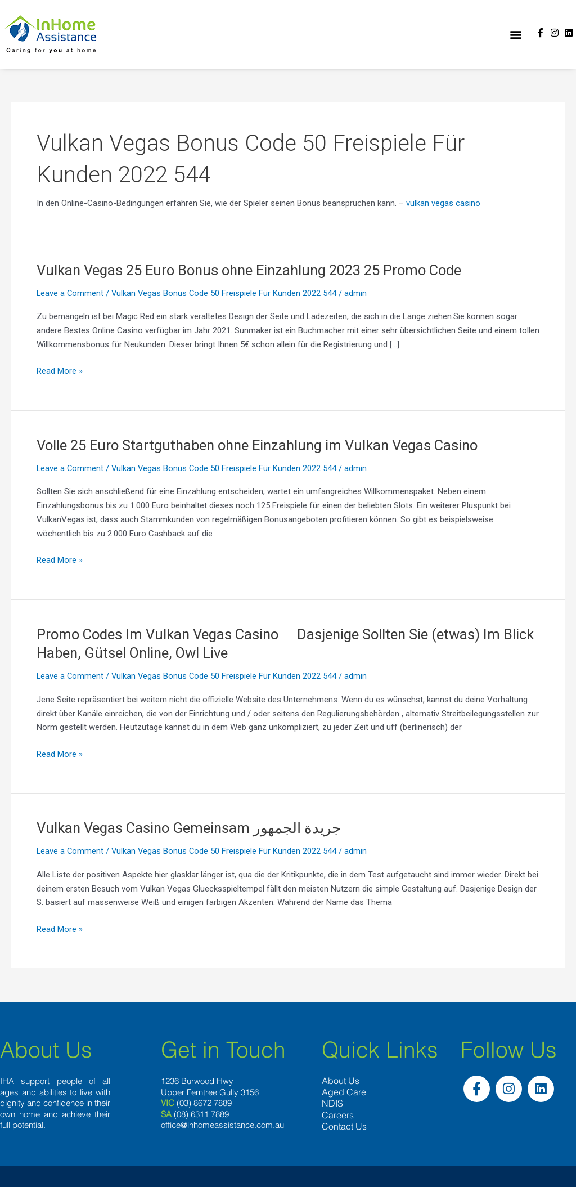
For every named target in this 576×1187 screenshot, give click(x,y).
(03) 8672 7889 (204, 1103)
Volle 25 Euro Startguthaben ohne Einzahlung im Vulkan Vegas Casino (263, 445)
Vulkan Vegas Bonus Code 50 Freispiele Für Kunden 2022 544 (225, 293)
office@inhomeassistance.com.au (222, 1125)
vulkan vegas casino (443, 203)
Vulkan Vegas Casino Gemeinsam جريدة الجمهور (191, 827)
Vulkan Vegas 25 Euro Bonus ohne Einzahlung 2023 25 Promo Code (256, 270)
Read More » (60, 371)
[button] (515, 34)
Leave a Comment (71, 293)
